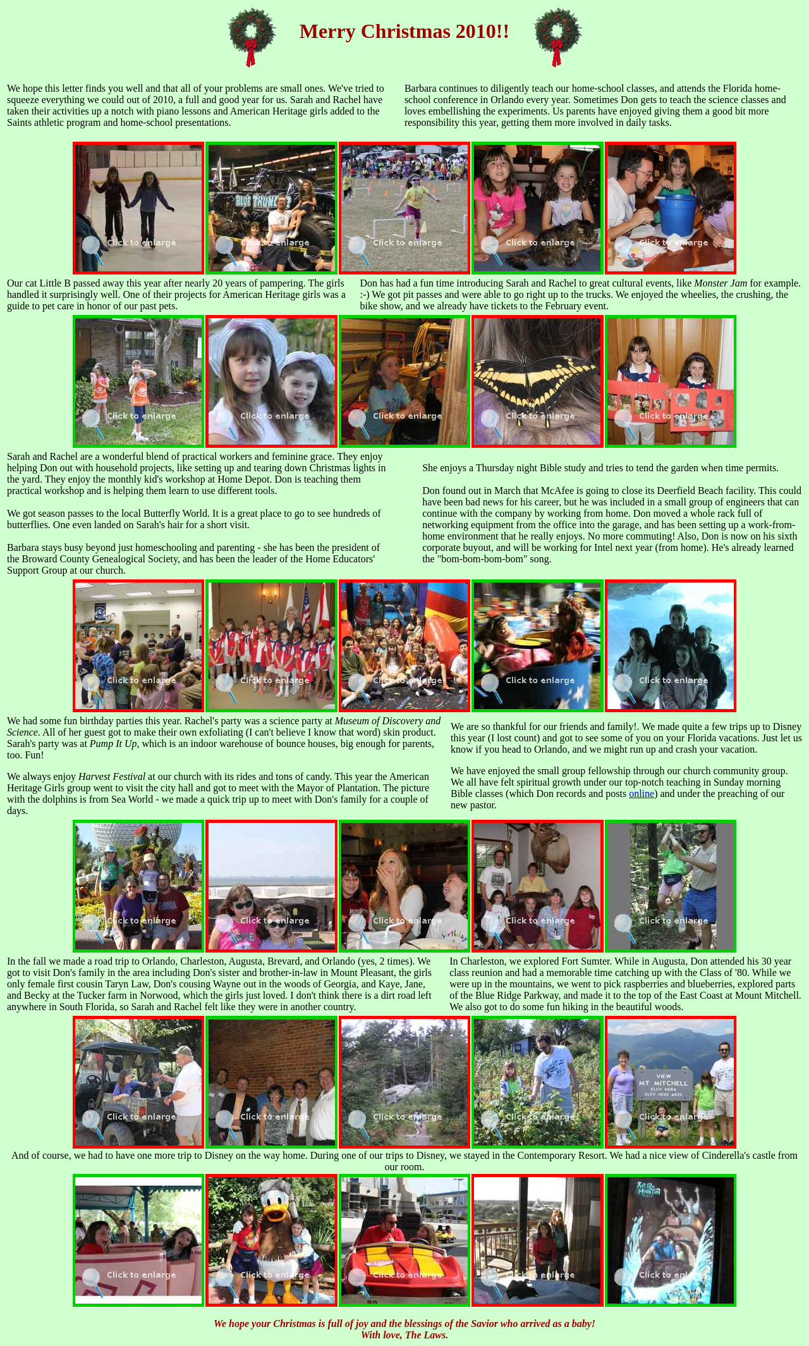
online (641, 793)
